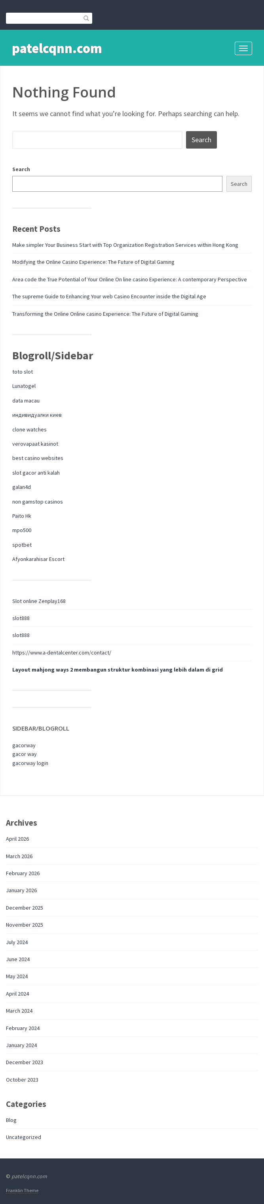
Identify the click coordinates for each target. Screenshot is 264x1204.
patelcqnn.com (57, 48)
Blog (11, 1120)
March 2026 (19, 856)
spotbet (22, 544)
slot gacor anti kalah (36, 472)
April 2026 (17, 838)
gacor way (24, 754)
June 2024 (18, 959)
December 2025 (24, 907)
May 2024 (17, 976)
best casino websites (37, 458)
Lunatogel (24, 385)
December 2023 (24, 1062)
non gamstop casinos (37, 501)
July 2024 (17, 942)
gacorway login (30, 763)
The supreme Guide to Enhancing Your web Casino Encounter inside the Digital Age (109, 296)
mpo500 (21, 530)
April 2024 (17, 993)
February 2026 (23, 873)
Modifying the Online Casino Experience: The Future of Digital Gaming (93, 261)
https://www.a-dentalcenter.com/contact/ (61, 652)
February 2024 (23, 1028)
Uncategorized (23, 1137)
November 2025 (24, 924)
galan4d (21, 486)
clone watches (29, 429)
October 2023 (22, 1079)
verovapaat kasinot (35, 443)
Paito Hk (21, 515)
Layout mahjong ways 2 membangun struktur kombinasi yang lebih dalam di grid (117, 669)
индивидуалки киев (37, 414)
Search (21, 169)
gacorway (24, 745)
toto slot (22, 371)
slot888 (21, 618)
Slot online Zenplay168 (39, 601)
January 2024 (21, 1045)
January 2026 (21, 890)
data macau (26, 400)
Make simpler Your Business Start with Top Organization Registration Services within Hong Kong (125, 244)
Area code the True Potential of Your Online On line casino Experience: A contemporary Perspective (129, 279)
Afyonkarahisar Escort (38, 559)
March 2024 (19, 1010)
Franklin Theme (22, 1190)
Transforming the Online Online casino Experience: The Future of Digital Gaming (105, 313)
